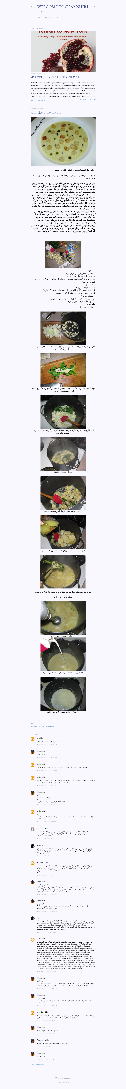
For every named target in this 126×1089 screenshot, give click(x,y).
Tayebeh (40, 1040)
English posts (44, 18)
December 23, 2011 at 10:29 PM (47, 822)
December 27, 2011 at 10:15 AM (47, 911)
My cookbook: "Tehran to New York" (57, 77)
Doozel (40, 751)
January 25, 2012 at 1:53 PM (46, 1034)
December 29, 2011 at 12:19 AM (47, 1006)
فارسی (54, 18)
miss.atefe (41, 862)
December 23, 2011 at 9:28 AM (47, 745)
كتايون (39, 845)
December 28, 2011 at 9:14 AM (47, 932)
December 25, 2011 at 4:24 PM (47, 856)
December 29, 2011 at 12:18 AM (47, 989)
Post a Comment (37, 1065)
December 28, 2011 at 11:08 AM (47, 971)
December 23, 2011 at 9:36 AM (47, 758)
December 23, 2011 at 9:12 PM (46, 805)
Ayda (39, 764)
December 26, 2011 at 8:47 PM (47, 875)
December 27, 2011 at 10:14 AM (47, 894)
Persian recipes (40, 726)
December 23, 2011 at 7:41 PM (46, 786)
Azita (39, 777)
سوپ (47, 726)
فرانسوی (51, 726)
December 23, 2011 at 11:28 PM (47, 839)
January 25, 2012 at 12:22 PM (46, 1021)
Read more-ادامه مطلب (88, 99)
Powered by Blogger (63, 1078)
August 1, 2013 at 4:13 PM (45, 1060)
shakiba (40, 1012)
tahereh (40, 828)
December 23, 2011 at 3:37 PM (47, 771)
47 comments (40, 100)
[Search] (94, 6)
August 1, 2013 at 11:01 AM (45, 1047)
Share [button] (32, 100)
